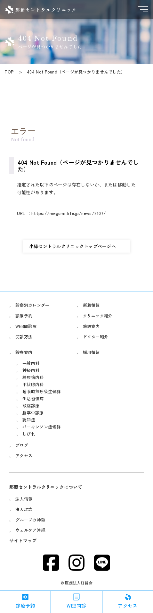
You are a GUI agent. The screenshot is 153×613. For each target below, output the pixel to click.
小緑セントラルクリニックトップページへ (72, 246)
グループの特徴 (30, 520)
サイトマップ (23, 540)
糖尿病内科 (33, 377)
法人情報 (23, 499)
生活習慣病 (33, 398)
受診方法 (23, 336)
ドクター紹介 (96, 336)
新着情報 (91, 305)
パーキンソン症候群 (41, 427)
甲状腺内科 (33, 384)
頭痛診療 (30, 405)
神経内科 (30, 370)
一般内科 (30, 363)
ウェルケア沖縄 (30, 530)
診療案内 (23, 352)
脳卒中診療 (33, 413)
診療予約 (23, 316)
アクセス (23, 456)
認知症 (28, 420)
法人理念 (23, 509)
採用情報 (91, 352)
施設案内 (91, 326)
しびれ (28, 434)
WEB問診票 (26, 326)
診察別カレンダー (32, 305)
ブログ (21, 445)
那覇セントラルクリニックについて (45, 487)
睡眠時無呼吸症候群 (41, 391)
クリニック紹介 (98, 316)
